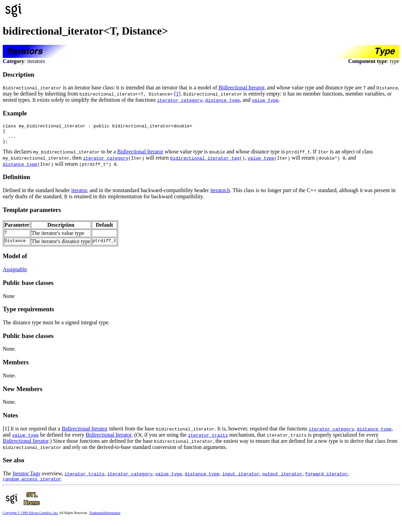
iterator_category (180, 100)
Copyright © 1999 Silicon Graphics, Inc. (31, 518)
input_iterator (240, 478)
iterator (79, 194)
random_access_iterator (32, 484)
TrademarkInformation (104, 518)
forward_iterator (326, 478)
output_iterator (282, 478)
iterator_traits (208, 439)
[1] (177, 94)
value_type (265, 100)
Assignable (15, 273)
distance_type (222, 100)
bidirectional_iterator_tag (204, 162)
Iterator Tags (26, 477)
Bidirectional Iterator (241, 87)
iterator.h (220, 194)
